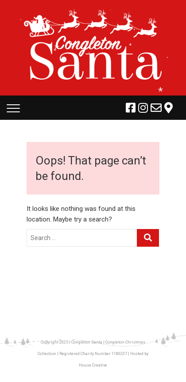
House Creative (93, 365)
